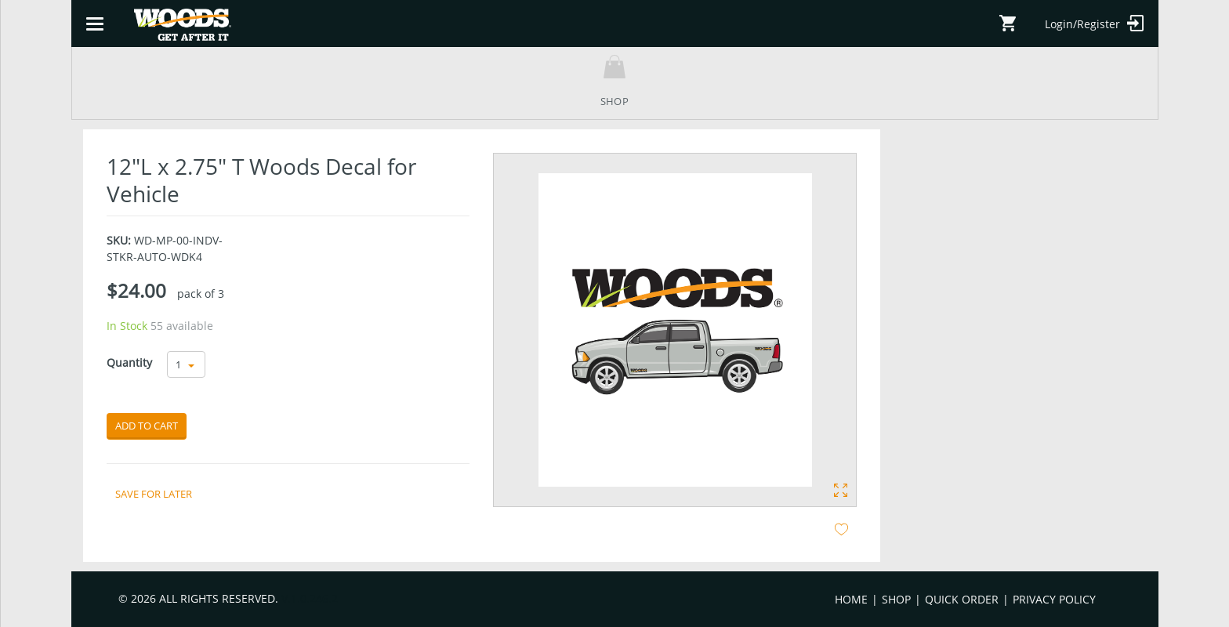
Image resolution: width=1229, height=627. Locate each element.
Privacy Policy (1054, 599)
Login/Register (1094, 23)
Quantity (129, 362)
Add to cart (146, 426)
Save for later (153, 494)
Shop (896, 599)
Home (851, 599)
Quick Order (962, 599)
